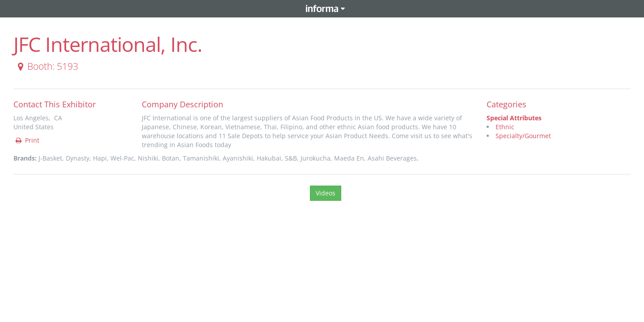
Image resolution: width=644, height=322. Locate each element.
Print (26, 140)
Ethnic (505, 127)
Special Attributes (514, 118)
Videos (325, 193)
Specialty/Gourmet (523, 135)
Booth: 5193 (46, 66)
